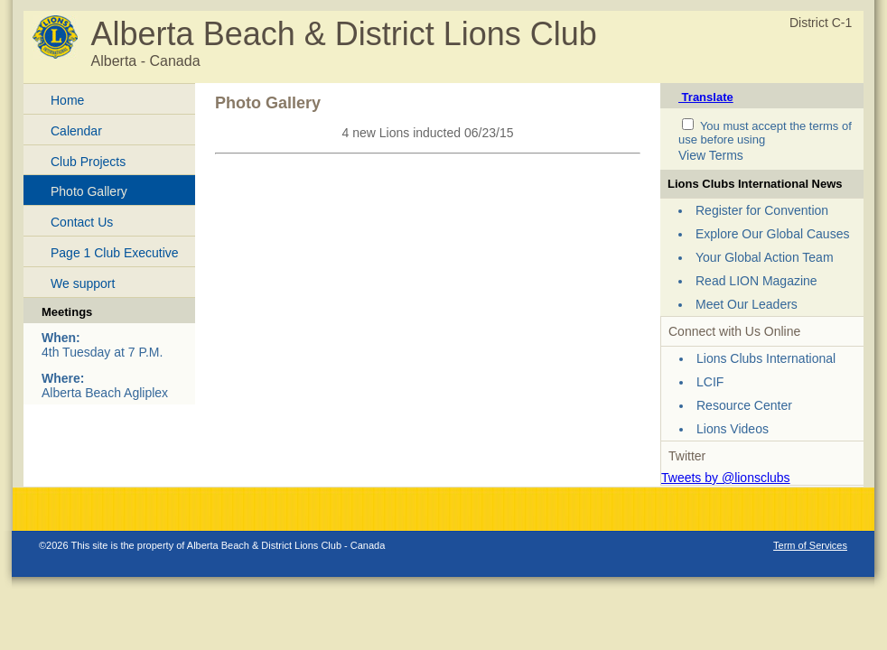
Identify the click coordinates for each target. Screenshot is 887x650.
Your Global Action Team (765, 257)
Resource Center (744, 405)
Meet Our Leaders (747, 304)
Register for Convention (762, 210)
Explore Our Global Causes (772, 234)
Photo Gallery (89, 191)
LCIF (710, 382)
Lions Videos (732, 429)
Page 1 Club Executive (115, 253)
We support (83, 283)
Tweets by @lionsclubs (725, 477)
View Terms (710, 155)
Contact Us (82, 222)
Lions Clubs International (766, 358)
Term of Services (810, 545)
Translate (705, 97)
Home (67, 100)
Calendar (76, 131)
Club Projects (88, 161)
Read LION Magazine (756, 281)
